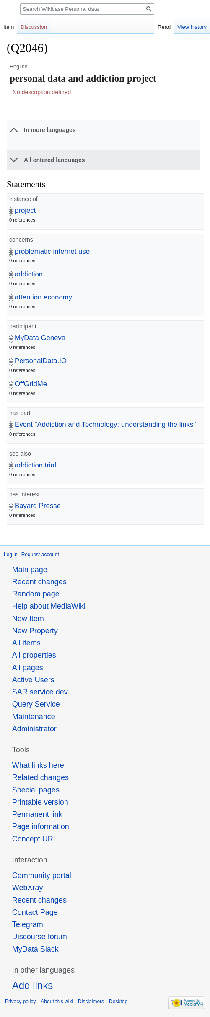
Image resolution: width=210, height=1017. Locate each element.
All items (26, 643)
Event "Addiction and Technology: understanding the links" (105, 424)
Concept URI (33, 839)
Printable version (40, 802)
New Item (28, 618)
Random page (36, 594)
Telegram (27, 924)
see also (20, 453)
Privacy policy (20, 1001)
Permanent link (37, 814)
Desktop (118, 1001)
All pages (27, 667)
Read (164, 27)
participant (22, 326)
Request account (40, 555)
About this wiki (57, 1001)
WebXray (27, 887)
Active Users (33, 680)
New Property (35, 631)
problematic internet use (52, 252)
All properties (34, 655)
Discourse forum (39, 936)
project (25, 210)
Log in (11, 555)
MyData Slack (35, 949)
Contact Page (35, 912)
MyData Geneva (40, 338)
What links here (38, 765)
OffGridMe (31, 384)
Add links (32, 985)
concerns (21, 239)
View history (192, 27)
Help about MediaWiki (49, 606)
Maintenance (33, 716)
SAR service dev (40, 692)
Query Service (36, 704)
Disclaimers (91, 1001)
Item (8, 27)
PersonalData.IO (41, 361)
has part (20, 413)
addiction (29, 274)
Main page (29, 569)
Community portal (41, 875)
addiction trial (35, 465)
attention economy (43, 297)
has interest (24, 494)
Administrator (34, 729)
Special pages (36, 790)
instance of (23, 199)
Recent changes (39, 582)
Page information (40, 826)
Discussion (34, 27)
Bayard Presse (38, 506)
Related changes (40, 777)
